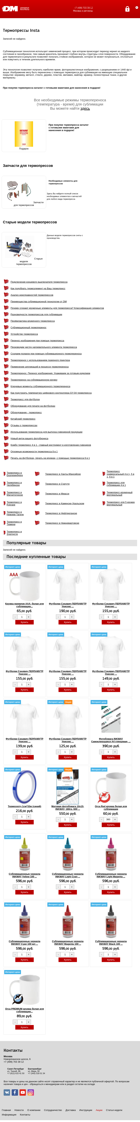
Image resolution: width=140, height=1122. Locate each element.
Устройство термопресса (24, 334)
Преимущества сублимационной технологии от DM (39, 301)
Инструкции (85, 1110)
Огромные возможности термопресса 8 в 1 (34, 451)
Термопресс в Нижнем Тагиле (15, 513)
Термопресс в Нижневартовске (62, 523)
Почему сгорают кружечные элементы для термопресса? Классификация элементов (57, 308)
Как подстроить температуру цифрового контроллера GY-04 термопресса (51, 392)
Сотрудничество (53, 1110)
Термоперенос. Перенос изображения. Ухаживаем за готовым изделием (50, 373)
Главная (6, 1110)
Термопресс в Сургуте (57, 483)
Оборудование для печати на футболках (33, 406)
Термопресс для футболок (25, 399)
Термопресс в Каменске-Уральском (64, 503)
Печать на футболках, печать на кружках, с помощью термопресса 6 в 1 (50, 458)
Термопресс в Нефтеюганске (61, 513)
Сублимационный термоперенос (28, 327)
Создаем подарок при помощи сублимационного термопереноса (46, 353)
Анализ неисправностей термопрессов (32, 295)
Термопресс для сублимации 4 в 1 (116, 484)
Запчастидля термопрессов (24, 192)
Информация (9, 1114)
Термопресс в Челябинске (14, 484)
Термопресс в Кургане (14, 503)
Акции (99, 1110)
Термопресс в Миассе (57, 493)
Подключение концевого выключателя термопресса (39, 282)
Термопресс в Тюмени (14, 523)
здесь (85, 108)
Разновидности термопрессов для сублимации (36, 314)
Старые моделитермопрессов (24, 249)
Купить (24, 622)
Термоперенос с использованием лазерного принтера (40, 360)
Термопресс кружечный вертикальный (119, 493)
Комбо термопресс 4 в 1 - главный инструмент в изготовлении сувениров (51, 445)
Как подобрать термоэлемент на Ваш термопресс (38, 288)
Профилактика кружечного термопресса (33, 321)
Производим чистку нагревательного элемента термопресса (44, 347)
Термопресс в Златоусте (14, 533)
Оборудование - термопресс (26, 412)
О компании (33, 1110)
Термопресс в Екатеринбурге (15, 474)
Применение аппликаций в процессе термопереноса (40, 366)
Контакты (25, 1114)
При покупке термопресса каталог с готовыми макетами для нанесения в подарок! (69, 127)
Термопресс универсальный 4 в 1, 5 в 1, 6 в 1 (120, 474)
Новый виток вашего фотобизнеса (29, 438)
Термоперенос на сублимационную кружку (34, 379)
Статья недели (114, 1110)
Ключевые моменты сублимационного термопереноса (40, 386)
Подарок (23, 135)
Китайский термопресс (23, 418)
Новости (19, 1110)
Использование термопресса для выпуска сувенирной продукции (46, 432)
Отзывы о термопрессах (24, 425)
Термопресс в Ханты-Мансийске (63, 474)
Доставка (70, 1110)
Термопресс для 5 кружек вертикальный (121, 503)
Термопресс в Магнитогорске (15, 493)
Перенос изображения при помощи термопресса (37, 340)
